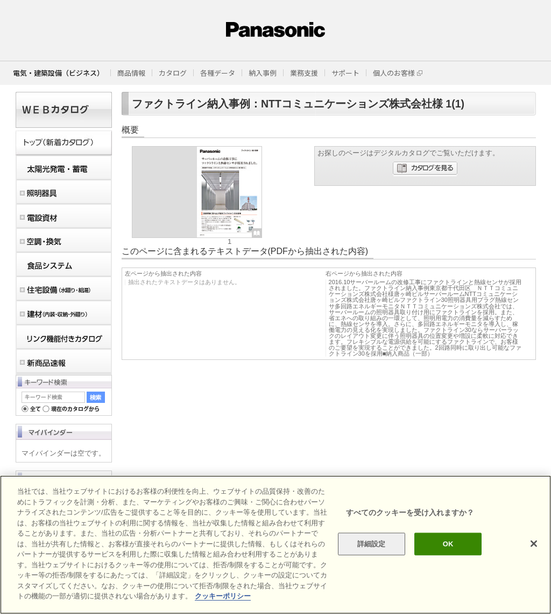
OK (448, 544)
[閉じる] (534, 543)
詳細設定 (371, 544)
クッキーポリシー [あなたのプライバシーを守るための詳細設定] (223, 596)
